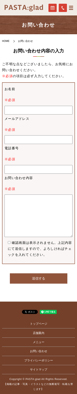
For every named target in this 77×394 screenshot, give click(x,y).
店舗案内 (38, 333)
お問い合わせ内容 (19, 178)
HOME (5, 41)
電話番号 (12, 148)
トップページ (38, 323)
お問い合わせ (38, 351)
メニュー (38, 342)
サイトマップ (38, 369)
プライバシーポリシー (38, 360)
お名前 (10, 89)
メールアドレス (17, 118)
